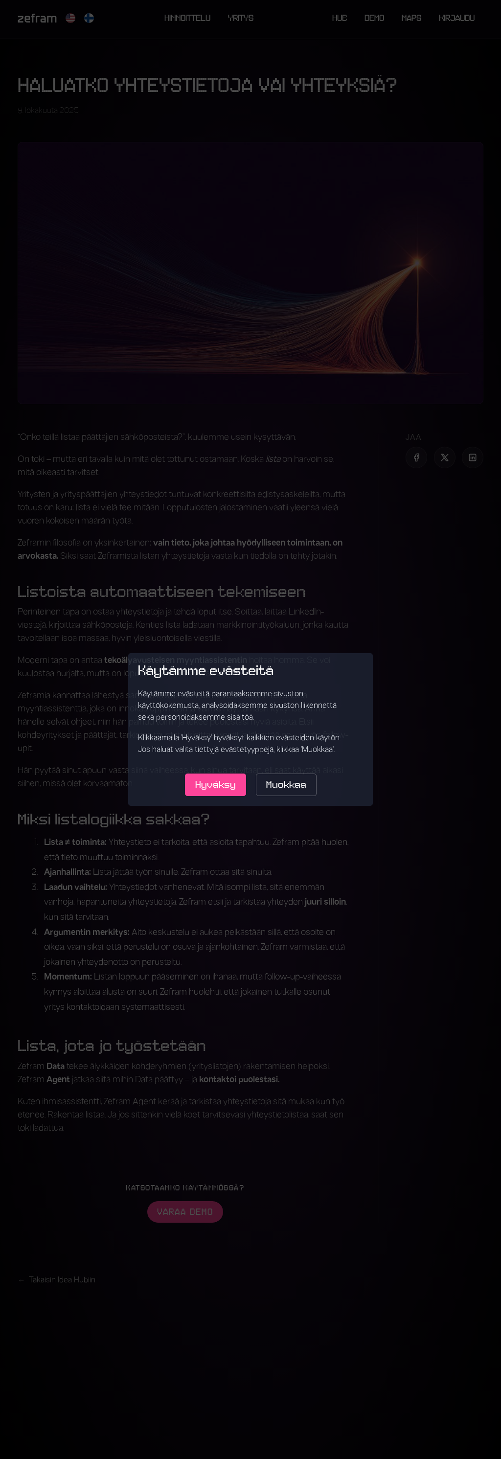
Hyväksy (215, 784)
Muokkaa (286, 784)
